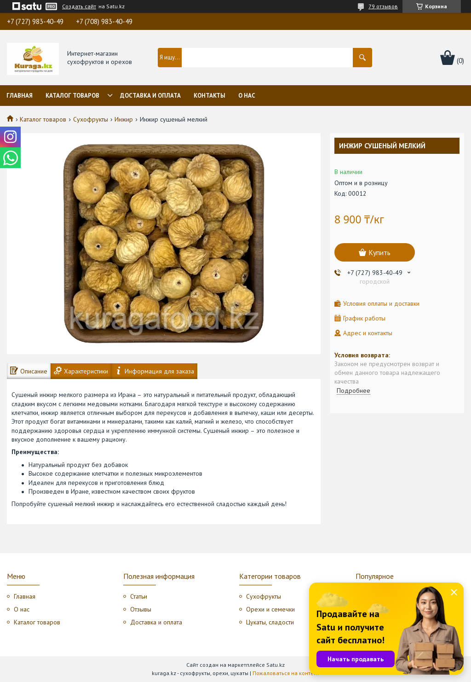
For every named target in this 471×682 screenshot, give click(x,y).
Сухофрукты (90, 119)
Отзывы (140, 609)
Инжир (124, 119)
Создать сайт (79, 6)
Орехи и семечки (270, 609)
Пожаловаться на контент (286, 673)
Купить (379, 252)
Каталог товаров (72, 95)
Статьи (138, 596)
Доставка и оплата (150, 95)
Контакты (209, 95)
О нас (246, 95)
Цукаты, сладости (270, 622)
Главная (19, 95)
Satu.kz (275, 664)
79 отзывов (383, 6)
